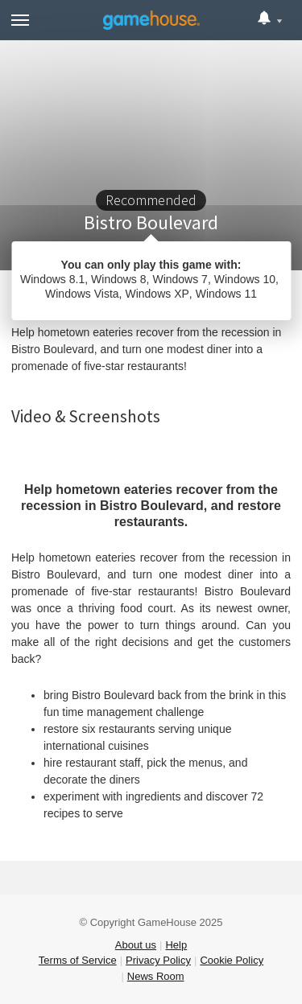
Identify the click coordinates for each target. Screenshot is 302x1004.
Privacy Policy (158, 960)
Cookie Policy (231, 960)
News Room (155, 976)
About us (135, 945)
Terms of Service (78, 960)
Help (176, 945)
